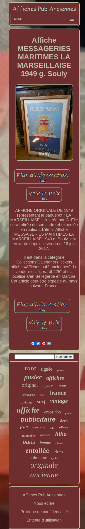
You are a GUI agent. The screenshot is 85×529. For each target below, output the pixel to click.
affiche (28, 410)
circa (58, 451)
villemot (63, 427)
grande (60, 370)
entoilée (37, 450)
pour (62, 385)
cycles (54, 458)
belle (52, 428)
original (30, 385)
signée (46, 369)
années (45, 435)
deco (64, 421)
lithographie (28, 394)
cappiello (48, 386)
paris (29, 442)
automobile (29, 435)
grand (68, 413)
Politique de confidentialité (44, 512)
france (57, 392)
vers (42, 394)
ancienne (44, 475)
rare (30, 368)
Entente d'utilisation (44, 520)
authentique (38, 458)
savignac (26, 402)
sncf (41, 401)
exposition (52, 412)
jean (24, 426)
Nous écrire (44, 503)
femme (45, 442)
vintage (59, 401)
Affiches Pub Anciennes (44, 495)
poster (33, 377)
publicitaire (38, 419)
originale (44, 465)
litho (61, 433)
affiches (55, 378)
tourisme (38, 427)
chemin (60, 443)
